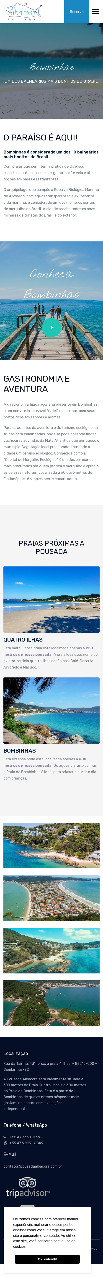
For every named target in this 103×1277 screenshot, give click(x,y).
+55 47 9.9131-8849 (23, 1143)
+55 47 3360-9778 (22, 1137)
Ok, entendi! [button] (47, 1259)
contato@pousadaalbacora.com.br (32, 1166)
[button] (95, 11)
